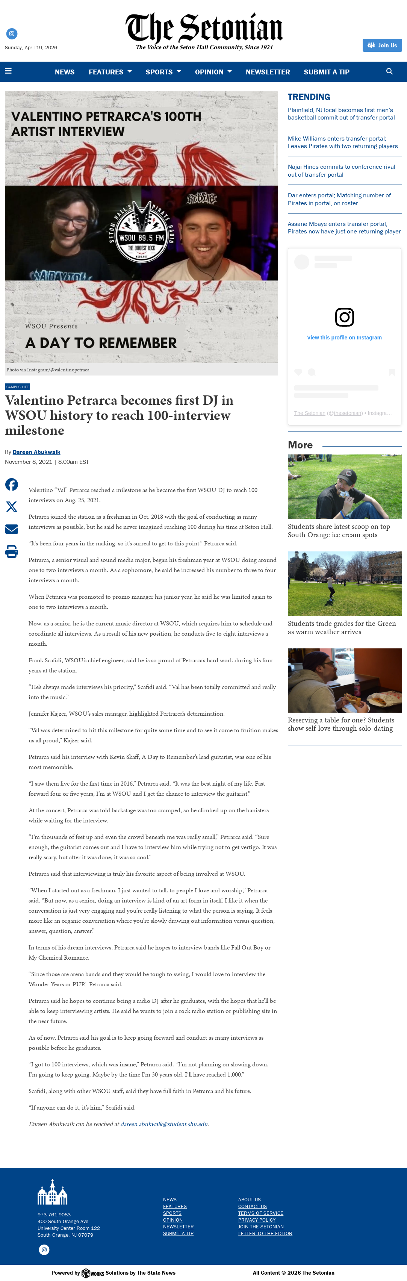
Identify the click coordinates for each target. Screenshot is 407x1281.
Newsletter (268, 71)
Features (175, 1205)
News (65, 71)
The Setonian (309, 413)
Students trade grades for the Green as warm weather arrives (342, 627)
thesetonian (347, 413)
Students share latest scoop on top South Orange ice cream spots (339, 530)
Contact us (252, 1205)
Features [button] (107, 71)
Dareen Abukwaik (37, 452)
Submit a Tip (327, 71)
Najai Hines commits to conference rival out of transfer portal (341, 170)
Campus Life (17, 387)
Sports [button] (160, 71)
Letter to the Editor (265, 1233)
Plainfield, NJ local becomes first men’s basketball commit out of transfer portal (341, 113)
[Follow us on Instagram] (44, 1249)
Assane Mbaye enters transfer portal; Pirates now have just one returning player (344, 227)
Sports (172, 1212)
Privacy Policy (256, 1219)
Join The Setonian (261, 1226)
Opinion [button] (210, 71)
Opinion (173, 1219)
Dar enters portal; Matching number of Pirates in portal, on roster (339, 199)
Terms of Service (260, 1212)
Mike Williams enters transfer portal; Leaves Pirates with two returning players (343, 142)
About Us (249, 1199)
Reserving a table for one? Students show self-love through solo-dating (341, 724)
